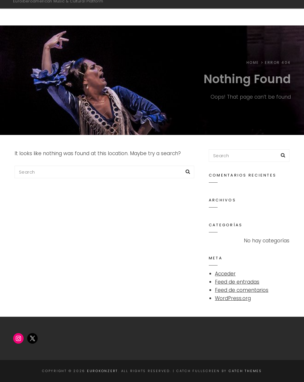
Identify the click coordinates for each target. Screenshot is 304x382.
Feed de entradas (237, 281)
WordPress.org (233, 298)
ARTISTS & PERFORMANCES (211, 13)
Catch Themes (245, 371)
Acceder (225, 273)
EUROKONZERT (41, 10)
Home (267, 13)
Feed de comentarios (241, 290)
